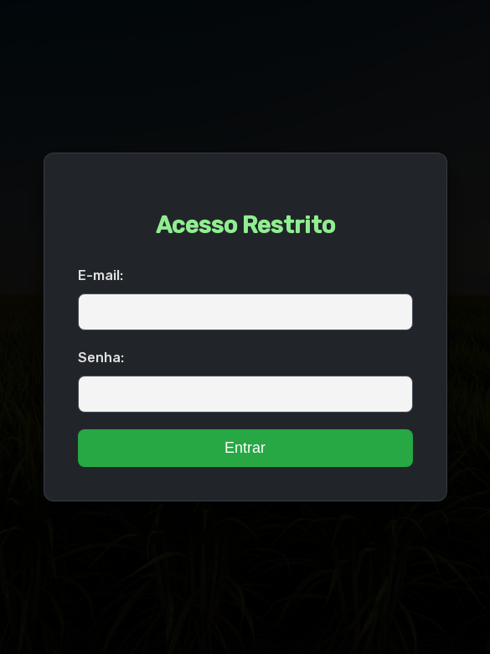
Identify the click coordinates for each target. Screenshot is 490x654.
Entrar (245, 447)
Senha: (101, 358)
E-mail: (100, 275)
